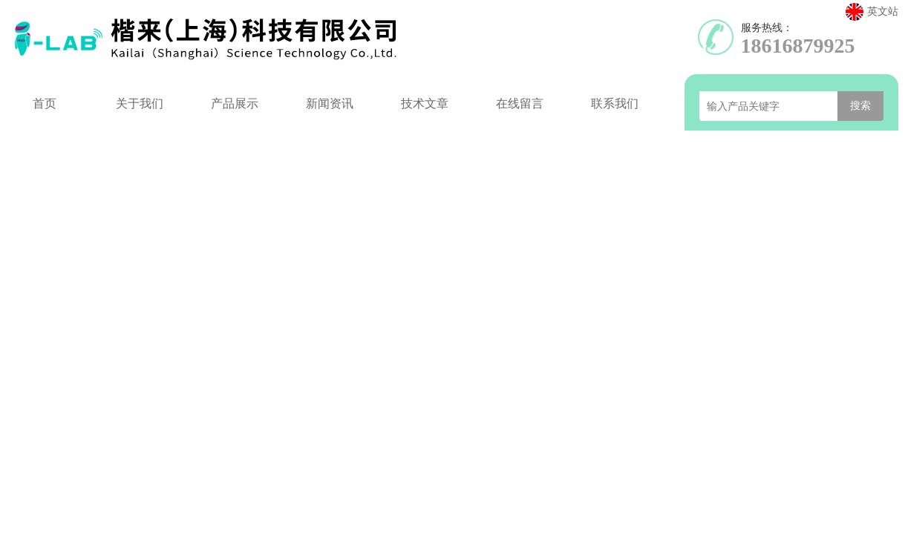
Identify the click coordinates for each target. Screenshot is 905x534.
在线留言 (519, 103)
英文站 (872, 12)
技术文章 (424, 103)
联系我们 (614, 103)
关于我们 (139, 103)
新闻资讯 (329, 103)
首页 (44, 103)
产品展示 (234, 103)
